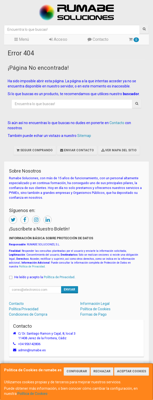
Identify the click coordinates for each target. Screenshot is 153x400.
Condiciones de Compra (28, 314)
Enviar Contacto (77, 150)
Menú (21, 39)
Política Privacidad (23, 309)
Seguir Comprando (35, 150)
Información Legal (95, 304)
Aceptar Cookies (131, 371)
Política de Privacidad (32, 266)
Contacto (98, 39)
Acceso (58, 39)
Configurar (77, 371)
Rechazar (102, 371)
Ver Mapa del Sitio (119, 150)
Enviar (69, 289)
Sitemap (84, 136)
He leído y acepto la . (44, 277)
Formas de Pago (93, 314)
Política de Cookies (32, 394)
